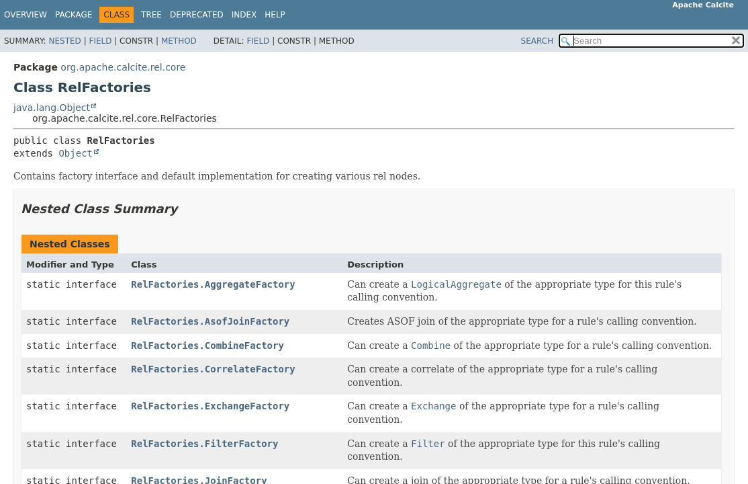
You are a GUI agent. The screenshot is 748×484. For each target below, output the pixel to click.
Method (179, 41)
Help (275, 14)
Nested (64, 41)
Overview (25, 14)
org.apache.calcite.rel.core (122, 67)
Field (100, 41)
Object (75, 153)
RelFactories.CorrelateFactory (213, 369)
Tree (151, 14)
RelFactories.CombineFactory (207, 345)
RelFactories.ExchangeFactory (210, 406)
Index (244, 14)
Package (73, 14)
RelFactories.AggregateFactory (213, 284)
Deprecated (197, 14)
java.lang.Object (51, 107)
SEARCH (537, 41)
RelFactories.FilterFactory (204, 443)
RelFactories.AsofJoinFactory (210, 321)
